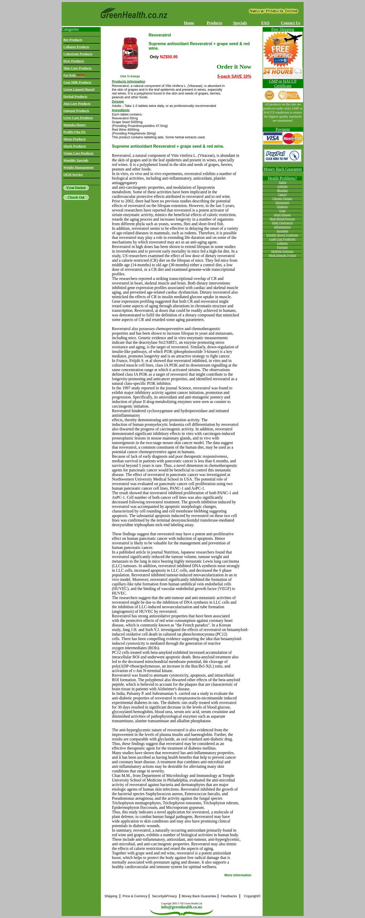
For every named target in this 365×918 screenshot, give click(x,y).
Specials (240, 23)
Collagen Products (76, 47)
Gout (282, 211)
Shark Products (74, 146)
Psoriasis (282, 247)
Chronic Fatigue (282, 198)
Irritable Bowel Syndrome (282, 235)
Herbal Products (75, 96)
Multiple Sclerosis (282, 251)
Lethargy (282, 243)
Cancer (282, 194)
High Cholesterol (282, 223)
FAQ (265, 23)
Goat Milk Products (77, 82)
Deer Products (73, 61)
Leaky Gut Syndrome (282, 239)
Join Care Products (76, 103)
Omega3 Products (76, 110)
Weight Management (78, 167)
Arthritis (282, 186)
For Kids (74, 75)
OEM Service (73, 174)
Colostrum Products (78, 54)
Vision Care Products (78, 153)
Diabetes (282, 206)
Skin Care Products (77, 68)
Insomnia (282, 231)
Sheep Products (74, 139)
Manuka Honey (74, 125)
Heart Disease (282, 215)
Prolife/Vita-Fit (74, 132)
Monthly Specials (75, 160)
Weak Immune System (282, 255)
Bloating (282, 190)
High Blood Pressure (282, 219)
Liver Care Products (78, 118)
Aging (282, 182)
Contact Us (290, 23)
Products (214, 23)
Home (189, 23)
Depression (282, 202)
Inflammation (282, 227)
